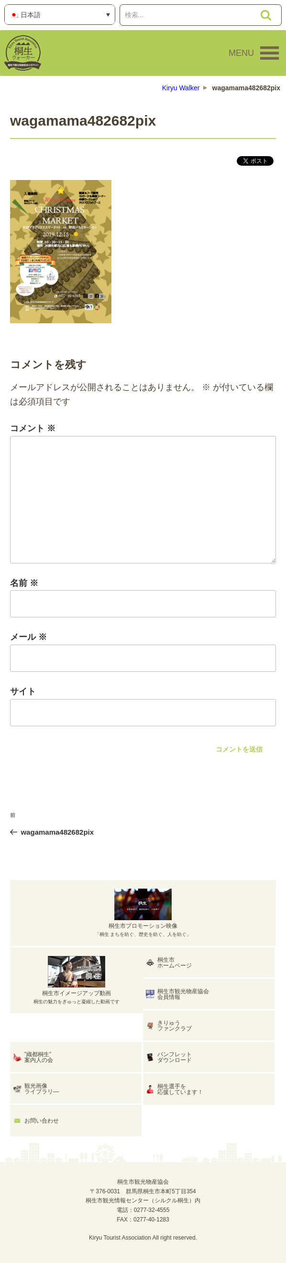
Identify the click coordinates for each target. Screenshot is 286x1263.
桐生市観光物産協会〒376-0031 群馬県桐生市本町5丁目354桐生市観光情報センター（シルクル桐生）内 (143, 1191)
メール (28, 637)
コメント (32, 428)
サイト (23, 691)
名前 (24, 583)
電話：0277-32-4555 (143, 1210)
